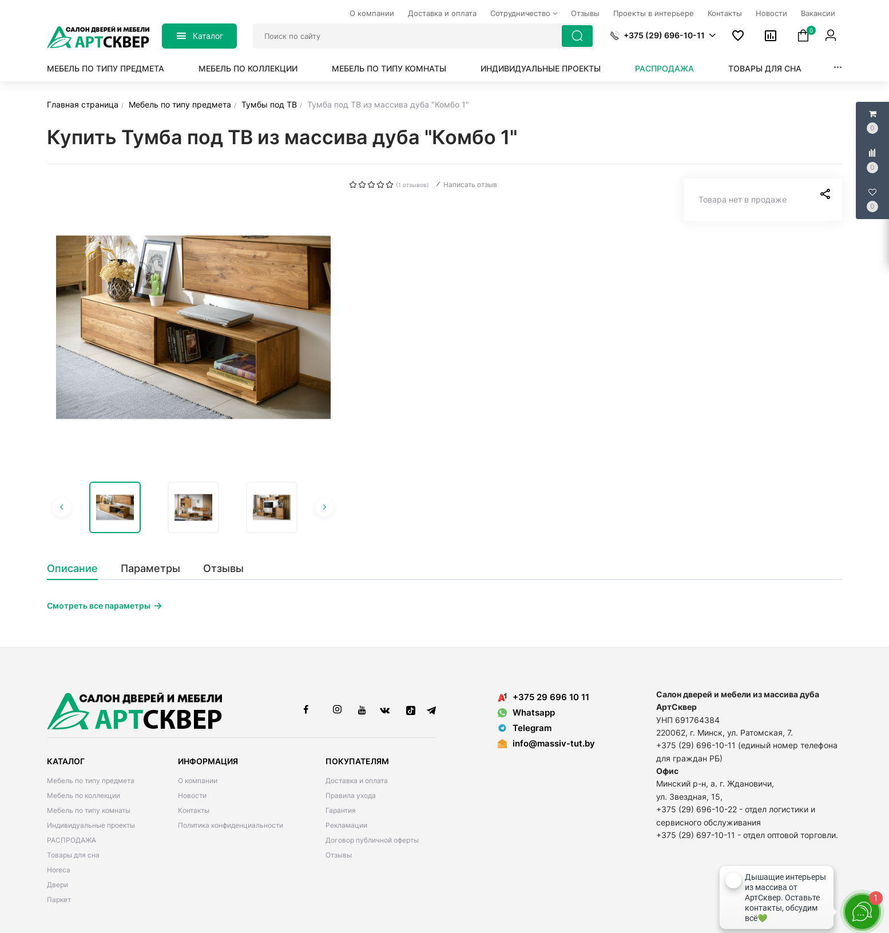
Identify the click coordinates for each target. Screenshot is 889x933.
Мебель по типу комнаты (389, 68)
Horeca (58, 869)
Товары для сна (764, 68)
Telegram (524, 727)
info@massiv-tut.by (554, 743)
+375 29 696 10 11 (543, 697)
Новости (192, 795)
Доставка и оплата (357, 780)
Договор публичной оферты (372, 840)
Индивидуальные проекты (541, 68)
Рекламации (346, 825)
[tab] (78, 568)
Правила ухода (351, 795)
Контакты (193, 810)
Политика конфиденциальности (230, 825)
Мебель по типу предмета (105, 68)
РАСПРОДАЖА (664, 68)
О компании (197, 780)
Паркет (59, 899)
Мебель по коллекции (248, 68)
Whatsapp (526, 712)
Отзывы (339, 855)
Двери (57, 884)
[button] (662, 35)
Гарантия (341, 810)
